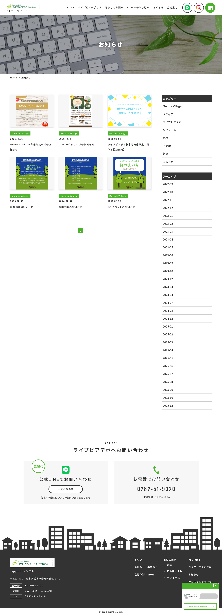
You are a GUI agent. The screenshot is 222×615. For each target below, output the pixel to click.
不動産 (167, 146)
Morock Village (172, 106)
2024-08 (168, 311)
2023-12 (168, 279)
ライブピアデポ (172, 122)
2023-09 (168, 263)
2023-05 (168, 247)
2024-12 (168, 318)
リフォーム (169, 130)
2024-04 (168, 295)
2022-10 (168, 192)
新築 (165, 154)
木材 (165, 138)
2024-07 (168, 303)
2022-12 (168, 208)
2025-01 (168, 326)
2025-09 (168, 390)
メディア (168, 114)
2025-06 (168, 366)
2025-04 (168, 350)
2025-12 (168, 405)
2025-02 (168, 334)
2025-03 (168, 342)
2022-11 (168, 200)
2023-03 (168, 231)
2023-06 (168, 255)
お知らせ (168, 162)
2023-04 (168, 239)
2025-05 (168, 358)
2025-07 (168, 374)
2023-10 (168, 271)
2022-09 (168, 184)
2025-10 (168, 398)
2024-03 (168, 287)
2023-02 (168, 223)
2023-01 (168, 216)
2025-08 (168, 382)
